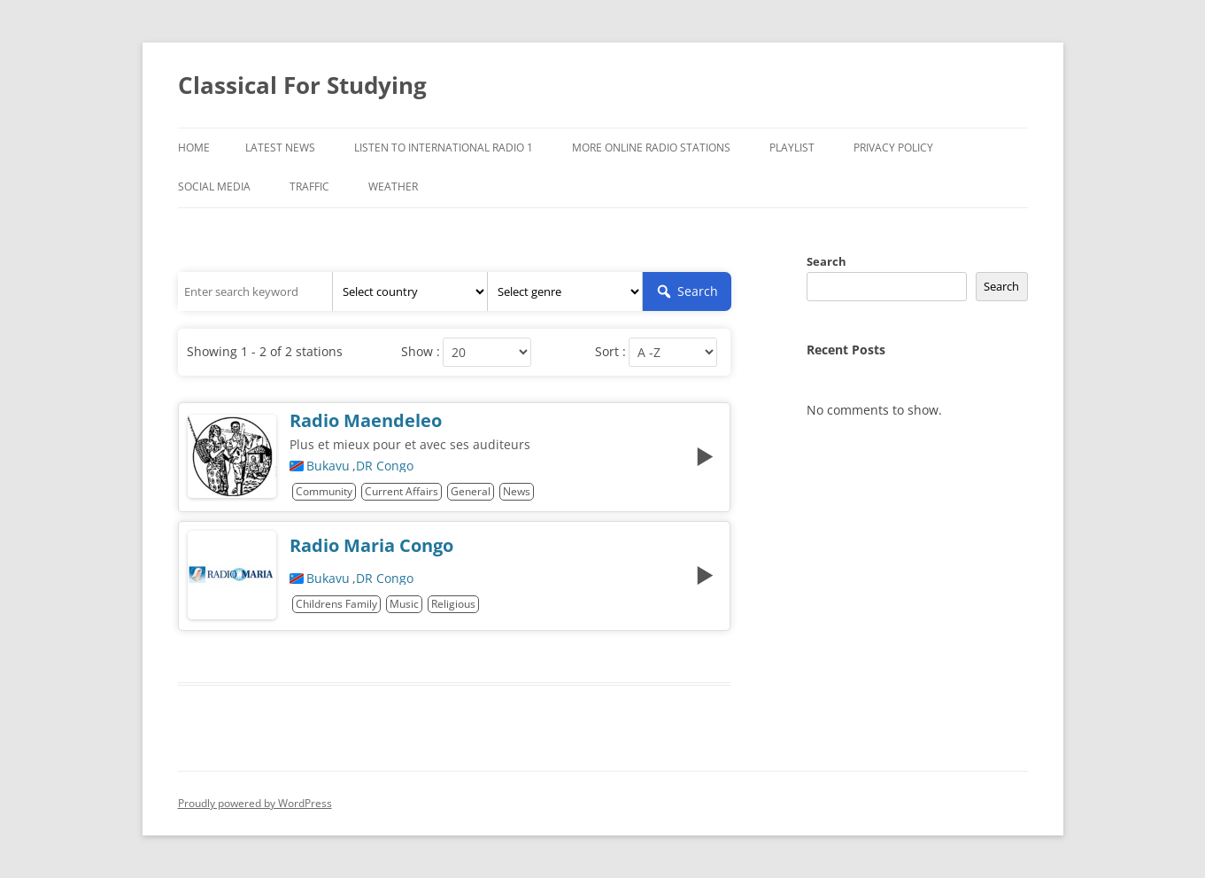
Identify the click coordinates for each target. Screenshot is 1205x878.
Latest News (280, 147)
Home (194, 147)
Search (826, 261)
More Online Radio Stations (651, 147)
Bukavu (328, 466)
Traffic (309, 186)
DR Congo (384, 466)
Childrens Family (336, 603)
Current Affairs (401, 491)
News (516, 491)
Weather (393, 186)
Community (324, 491)
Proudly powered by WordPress (255, 803)
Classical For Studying (302, 85)
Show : (420, 352)
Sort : (610, 352)
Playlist (792, 147)
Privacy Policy (893, 147)
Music (404, 603)
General (470, 491)
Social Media (214, 186)
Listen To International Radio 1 (443, 147)
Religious (453, 603)
